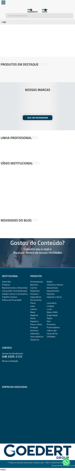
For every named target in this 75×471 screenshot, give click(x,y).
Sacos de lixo (52, 333)
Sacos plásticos (36, 336)
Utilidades (51, 336)
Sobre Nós (6, 281)
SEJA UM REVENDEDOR (37, 117)
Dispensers (35, 290)
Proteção (34, 327)
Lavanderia (51, 303)
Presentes (51, 324)
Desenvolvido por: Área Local (63, 465)
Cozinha (33, 287)
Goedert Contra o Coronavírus (15, 293)
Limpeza (50, 306)
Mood (32, 312)
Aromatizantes (36, 281)
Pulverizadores (53, 327)
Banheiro (34, 284)
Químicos (34, 330)
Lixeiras (33, 309)
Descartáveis (52, 287)
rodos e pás (51, 330)
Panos (32, 318)
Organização (52, 315)
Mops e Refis (52, 312)
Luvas (49, 309)
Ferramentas (35, 299)
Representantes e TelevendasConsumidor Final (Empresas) (14, 289)
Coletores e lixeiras (55, 284)
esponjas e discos (54, 296)
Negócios (34, 315)
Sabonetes (34, 333)
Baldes (49, 281)
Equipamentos (53, 290)
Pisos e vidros (36, 324)
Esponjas (50, 293)
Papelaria (34, 321)
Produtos (6, 284)
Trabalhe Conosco (9, 296)
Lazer (32, 306)
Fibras (32, 303)
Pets (49, 321)
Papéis (49, 318)
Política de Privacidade (11, 299)
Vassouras (34, 339)
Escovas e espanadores (35, 295)
